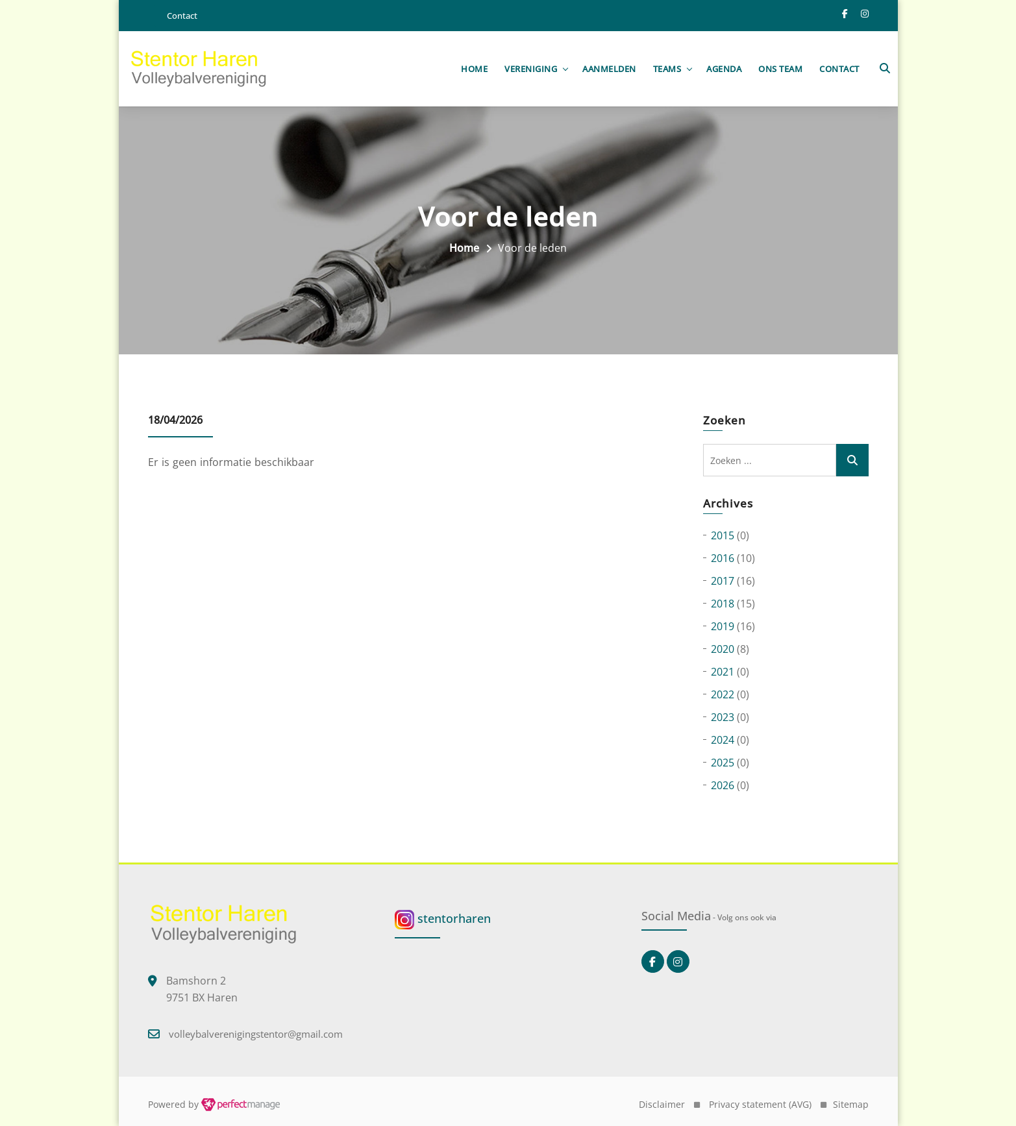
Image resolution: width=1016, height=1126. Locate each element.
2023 (722, 718)
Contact (839, 69)
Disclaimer (662, 1104)
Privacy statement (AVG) (760, 1104)
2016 (722, 559)
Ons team (780, 69)
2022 (722, 695)
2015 (722, 536)
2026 (722, 786)
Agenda (723, 69)
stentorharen (443, 919)
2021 (722, 672)
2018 (722, 604)
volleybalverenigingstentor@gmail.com (256, 1033)
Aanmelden (609, 69)
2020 (722, 650)
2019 (722, 627)
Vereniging (530, 69)
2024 (722, 740)
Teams (667, 69)
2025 (722, 763)
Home (474, 69)
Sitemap (851, 1104)
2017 (722, 581)
